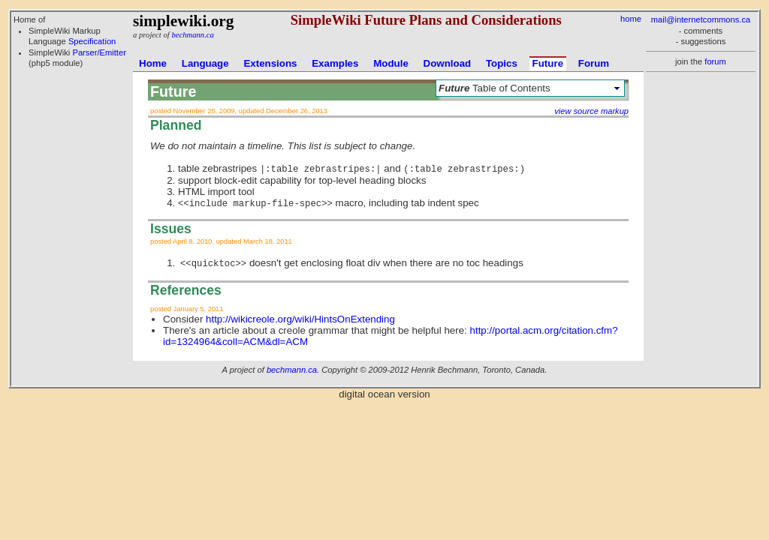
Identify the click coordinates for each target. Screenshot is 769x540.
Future (547, 63)
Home (153, 63)
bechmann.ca (192, 35)
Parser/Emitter (99, 52)
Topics (501, 63)
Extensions (270, 63)
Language (205, 63)
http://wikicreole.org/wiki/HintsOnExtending (300, 319)
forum (715, 61)
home (630, 18)
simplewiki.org (183, 21)
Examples (335, 63)
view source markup (591, 111)
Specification (92, 41)
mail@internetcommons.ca (701, 19)
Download (448, 63)
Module (391, 63)
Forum (593, 63)
